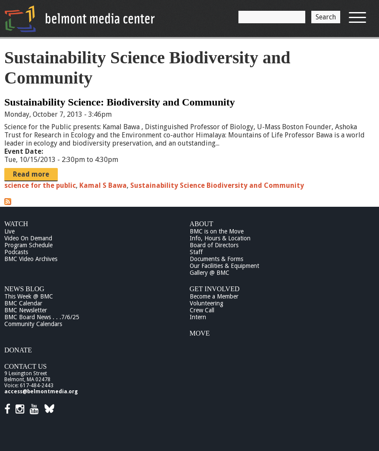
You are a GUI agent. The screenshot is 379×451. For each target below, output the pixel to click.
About (201, 223)
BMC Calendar (23, 303)
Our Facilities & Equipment (224, 265)
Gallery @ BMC (209, 272)
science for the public (40, 185)
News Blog (24, 288)
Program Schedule (28, 245)
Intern (198, 317)
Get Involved (215, 288)
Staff (196, 252)
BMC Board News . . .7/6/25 (41, 317)
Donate (18, 350)
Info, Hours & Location (220, 238)
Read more (31, 174)
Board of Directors (214, 245)
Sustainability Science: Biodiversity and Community (119, 102)
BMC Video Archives (30, 258)
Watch (16, 223)
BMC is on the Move (217, 231)
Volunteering (206, 303)
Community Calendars (33, 323)
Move (200, 333)
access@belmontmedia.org (41, 392)
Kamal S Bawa (103, 185)
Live (9, 231)
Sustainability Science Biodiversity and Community (217, 185)
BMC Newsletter (25, 310)
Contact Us (25, 366)
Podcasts (16, 252)
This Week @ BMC (28, 296)
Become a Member (214, 296)
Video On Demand (28, 238)
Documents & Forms (216, 258)
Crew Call (202, 310)
